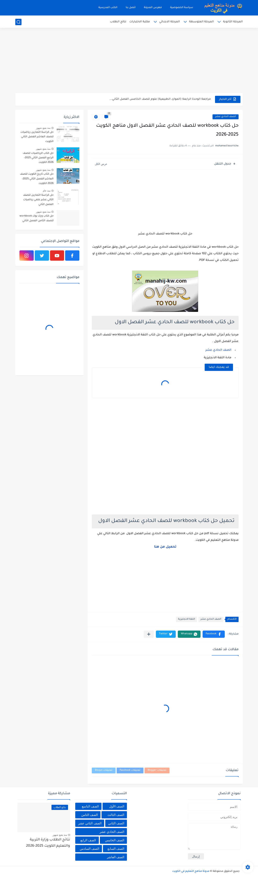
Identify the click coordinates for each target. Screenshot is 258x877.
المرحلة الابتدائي (169, 21)
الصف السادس (89, 848)
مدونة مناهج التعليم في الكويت (190, 871)
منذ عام (46, 190)
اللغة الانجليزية (186, 619)
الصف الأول (116, 806)
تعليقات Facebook (130, 770)
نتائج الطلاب (118, 21)
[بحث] (18, 22)
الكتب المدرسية (107, 7)
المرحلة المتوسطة (201, 21)
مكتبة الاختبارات (139, 21)
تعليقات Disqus (103, 770)
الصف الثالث (116, 815)
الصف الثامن (89, 815)
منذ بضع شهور (43, 128)
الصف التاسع (90, 806)
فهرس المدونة (153, 7)
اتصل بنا (131, 7)
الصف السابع (116, 848)
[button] (214, 634)
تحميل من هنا (165, 547)
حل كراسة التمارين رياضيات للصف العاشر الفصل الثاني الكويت (37, 137)
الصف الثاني (116, 823)
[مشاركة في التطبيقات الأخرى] (149, 634)
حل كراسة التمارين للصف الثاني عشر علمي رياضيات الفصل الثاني (38, 200)
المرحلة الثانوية (233, 21)
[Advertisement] (129, 61)
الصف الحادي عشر (225, 116)
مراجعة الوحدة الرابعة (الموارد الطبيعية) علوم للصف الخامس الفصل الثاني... (160, 99)
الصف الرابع (88, 840)
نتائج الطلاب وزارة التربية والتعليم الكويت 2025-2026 (48, 843)
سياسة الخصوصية (181, 7)
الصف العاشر (115, 857)
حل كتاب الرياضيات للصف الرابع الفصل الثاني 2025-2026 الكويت (38, 158)
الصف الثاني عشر (89, 823)
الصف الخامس (114, 840)
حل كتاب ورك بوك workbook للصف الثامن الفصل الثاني (36, 218)
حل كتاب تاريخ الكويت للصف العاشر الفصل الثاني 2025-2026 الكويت (37, 179)
